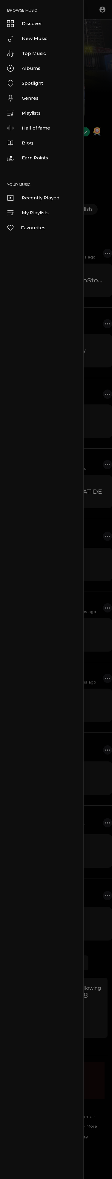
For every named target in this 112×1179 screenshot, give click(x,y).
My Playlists (28, 213)
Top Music (26, 53)
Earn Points (27, 158)
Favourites (26, 228)
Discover (24, 23)
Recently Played (33, 198)
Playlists (24, 113)
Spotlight (25, 83)
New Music (27, 38)
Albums (23, 68)
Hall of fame (28, 128)
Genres (23, 98)
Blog (20, 143)
